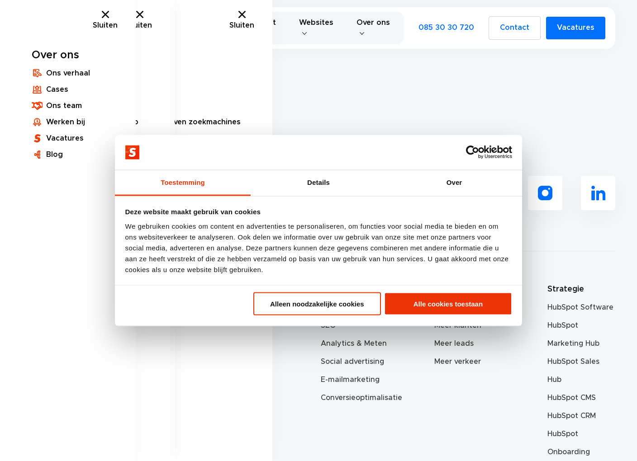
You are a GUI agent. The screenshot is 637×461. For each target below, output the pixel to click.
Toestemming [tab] (183, 182)
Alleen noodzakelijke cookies (317, 304)
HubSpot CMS (571, 397)
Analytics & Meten (354, 343)
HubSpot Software (580, 307)
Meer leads (454, 343)
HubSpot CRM (571, 415)
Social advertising (352, 361)
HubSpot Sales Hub (573, 370)
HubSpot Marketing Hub (573, 334)
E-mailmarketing (350, 379)
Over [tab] (454, 182)
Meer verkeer (457, 361)
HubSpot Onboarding (568, 443)
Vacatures (575, 27)
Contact (514, 27)
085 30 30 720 (446, 27)
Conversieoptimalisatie (355, 397)
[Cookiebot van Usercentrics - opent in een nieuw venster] (472, 152)
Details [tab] (318, 182)
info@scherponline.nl (60, 361)
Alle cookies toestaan (448, 304)
